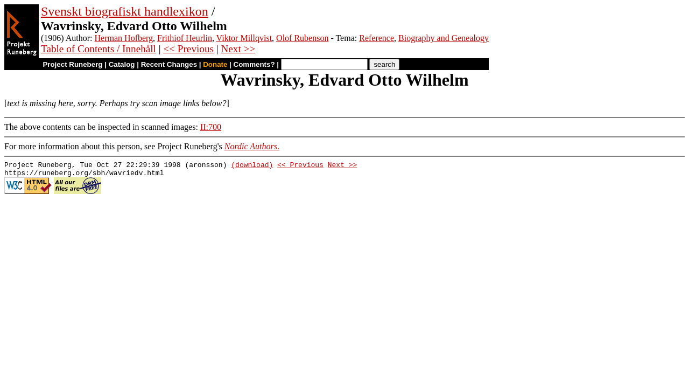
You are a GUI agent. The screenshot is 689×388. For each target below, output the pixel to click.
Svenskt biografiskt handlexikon (124, 11)
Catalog (122, 64)
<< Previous (188, 48)
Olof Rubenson (302, 38)
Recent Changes (169, 64)
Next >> (238, 48)
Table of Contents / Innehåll (98, 48)
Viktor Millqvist (244, 38)
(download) (252, 166)
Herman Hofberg (124, 38)
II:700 (210, 126)
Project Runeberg (72, 64)
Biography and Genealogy (443, 38)
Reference (376, 38)
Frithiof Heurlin (184, 38)
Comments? (254, 64)
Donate (215, 64)
